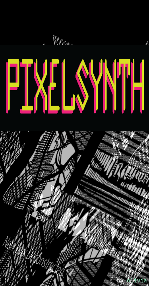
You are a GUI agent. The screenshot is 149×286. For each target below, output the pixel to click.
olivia (137, 281)
